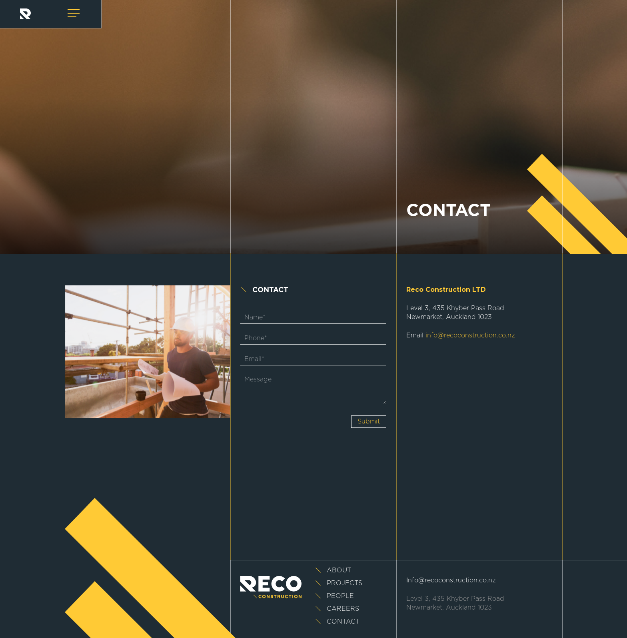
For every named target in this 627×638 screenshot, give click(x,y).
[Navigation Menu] (74, 13)
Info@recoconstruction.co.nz (451, 580)
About (339, 570)
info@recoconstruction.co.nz (470, 335)
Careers (343, 609)
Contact (343, 621)
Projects (344, 583)
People (340, 596)
